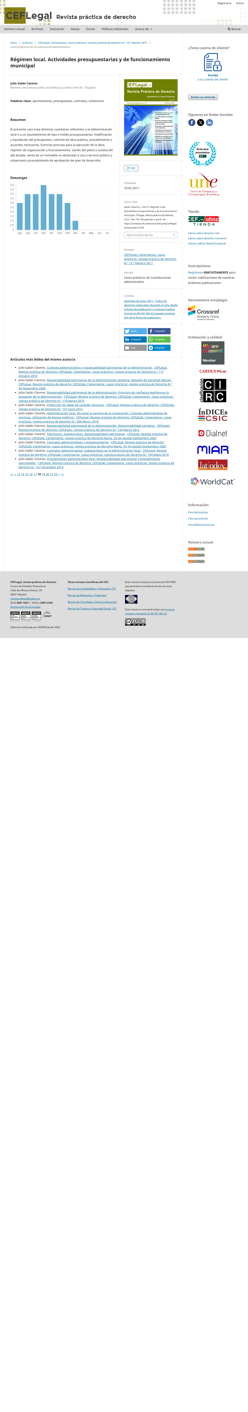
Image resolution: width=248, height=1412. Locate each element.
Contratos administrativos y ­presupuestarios (78, 442)
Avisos (75, 29)
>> (62, 474)
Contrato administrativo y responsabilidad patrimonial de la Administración (100, 368)
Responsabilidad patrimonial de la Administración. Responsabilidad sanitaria (101, 426)
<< (12, 474)
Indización (57, 29)
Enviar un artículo (203, 97)
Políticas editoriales (115, 29)
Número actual (14, 29)
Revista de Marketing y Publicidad (87, 595)
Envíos (90, 29)
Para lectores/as (198, 512)
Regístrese (195, 272)
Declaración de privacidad (25, 607)
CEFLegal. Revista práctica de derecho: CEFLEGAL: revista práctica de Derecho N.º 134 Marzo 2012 (94, 428)
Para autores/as (198, 518)
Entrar (240, 3)
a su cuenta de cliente (213, 75)
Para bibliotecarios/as (201, 525)
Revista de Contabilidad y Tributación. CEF (92, 588)
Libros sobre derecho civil (203, 233)
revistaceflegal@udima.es (25, 598)
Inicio (13, 43)
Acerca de (142, 29)
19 (43, 474)
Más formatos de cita (140, 235)
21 (51, 474)
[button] (135, 331)
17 (35, 474)
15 (27, 474)
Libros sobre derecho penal (207, 243)
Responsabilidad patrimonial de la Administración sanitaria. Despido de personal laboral (109, 380)
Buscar (234, 29)
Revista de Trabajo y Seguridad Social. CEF (92, 608)
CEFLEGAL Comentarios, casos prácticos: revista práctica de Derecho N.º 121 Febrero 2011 (92, 43)
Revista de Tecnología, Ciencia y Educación (92, 602)
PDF (132, 168)
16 (31, 474)
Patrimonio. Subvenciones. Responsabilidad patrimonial (86, 434)
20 (47, 474)
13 (18, 474)
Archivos (37, 29)
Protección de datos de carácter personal (76, 405)
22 (55, 474)
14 (22, 474)
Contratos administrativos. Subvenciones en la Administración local (94, 450)
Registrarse (224, 3)
